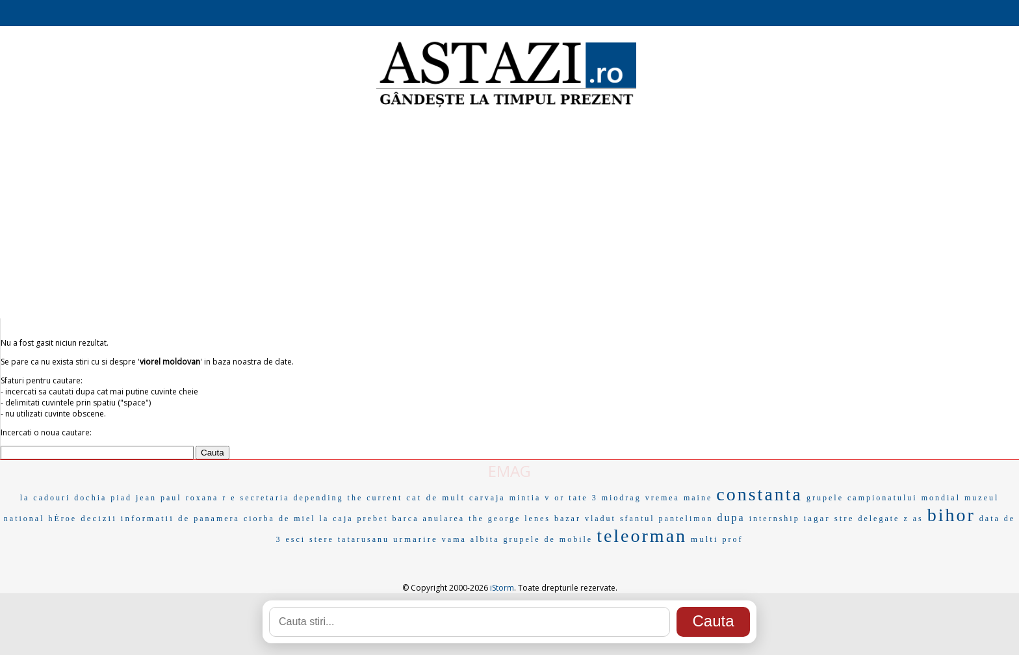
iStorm (502, 587)
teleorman (642, 536)
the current (375, 497)
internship (774, 518)
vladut (600, 518)
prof (733, 539)
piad (121, 497)
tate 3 (583, 497)
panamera (217, 518)
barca (406, 518)
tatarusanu (363, 539)
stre (844, 518)
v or (555, 497)
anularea (444, 518)
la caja (337, 518)
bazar (567, 518)
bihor (951, 515)
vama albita (471, 539)
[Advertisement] (509, 214)
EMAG (509, 471)
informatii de (155, 518)
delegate (878, 518)
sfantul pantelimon (667, 518)
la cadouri (45, 497)
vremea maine (679, 497)
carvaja (487, 497)
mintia (525, 497)
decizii (99, 518)
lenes (537, 518)
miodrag (621, 497)
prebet (373, 518)
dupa (731, 517)
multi (704, 539)
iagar (817, 518)
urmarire (415, 539)
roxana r (206, 497)
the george (495, 518)
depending (319, 497)
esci (295, 539)
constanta (759, 494)
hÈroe (62, 518)
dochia (90, 497)
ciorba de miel (280, 518)
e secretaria (260, 497)
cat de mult (435, 497)
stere (321, 539)
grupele (521, 539)
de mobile (568, 539)
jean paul (159, 497)
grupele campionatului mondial (883, 497)
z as (913, 518)
